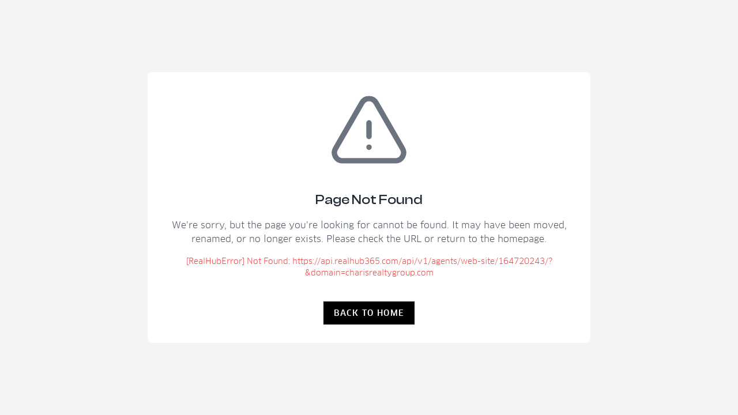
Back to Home (369, 313)
